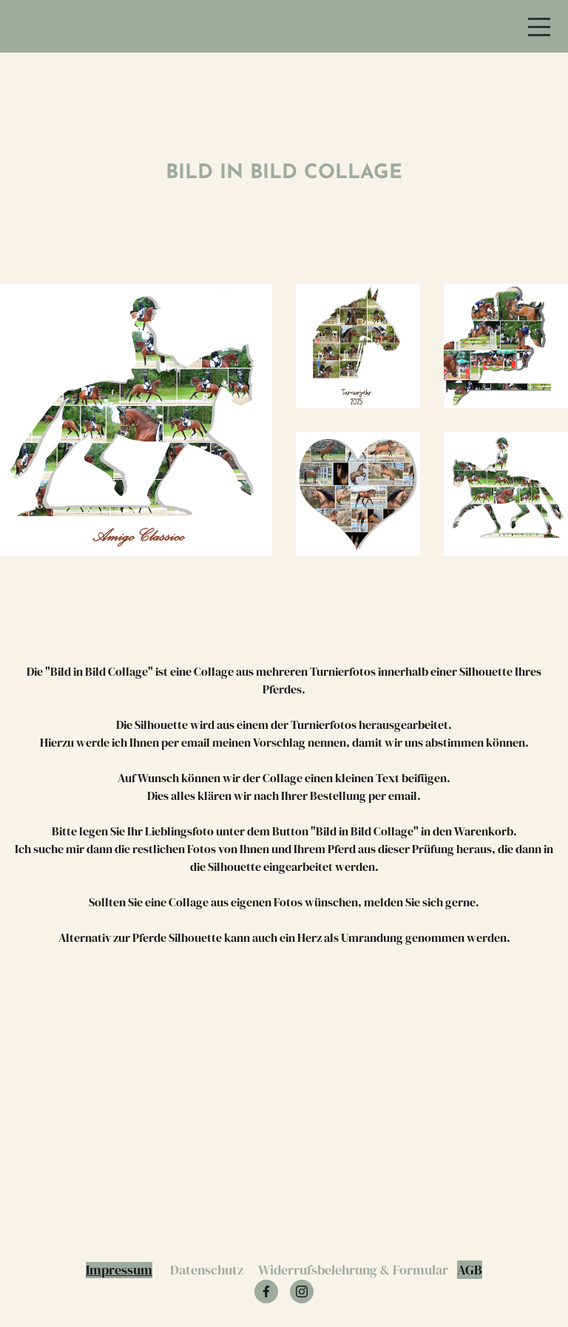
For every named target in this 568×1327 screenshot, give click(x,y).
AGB (469, 1269)
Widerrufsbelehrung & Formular (353, 1269)
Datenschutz (206, 1269)
